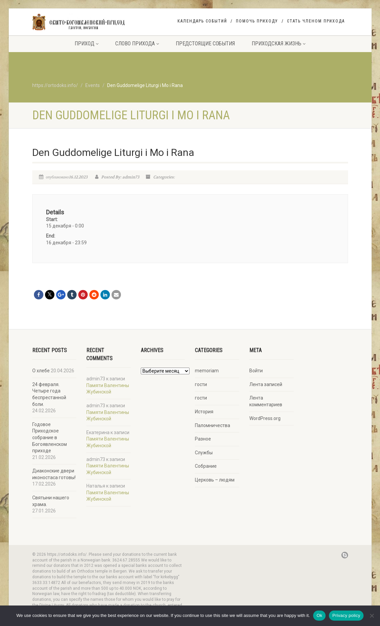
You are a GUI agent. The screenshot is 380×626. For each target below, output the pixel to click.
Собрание (206, 466)
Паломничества (212, 425)
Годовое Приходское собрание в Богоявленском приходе (49, 437)
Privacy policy (346, 615)
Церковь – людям (215, 480)
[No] (371, 615)
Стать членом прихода (316, 21)
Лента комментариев (265, 401)
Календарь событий (202, 21)
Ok (319, 615)
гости (201, 384)
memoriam (207, 370)
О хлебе (41, 370)
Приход (86, 43)
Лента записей (265, 384)
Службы (204, 452)
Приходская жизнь (278, 43)
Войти (256, 370)
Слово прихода (137, 43)
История (204, 411)
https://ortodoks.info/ (55, 85)
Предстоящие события (205, 43)
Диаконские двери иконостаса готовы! (54, 474)
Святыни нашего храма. (50, 501)
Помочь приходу (257, 21)
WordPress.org (265, 418)
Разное (203, 439)
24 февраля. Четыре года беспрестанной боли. (49, 394)
